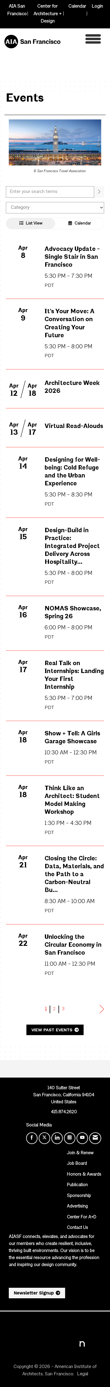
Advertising (77, 1206)
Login (97, 6)
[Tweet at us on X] (44, 1138)
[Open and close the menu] (82, 40)
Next (102, 1009)
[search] (99, 192)
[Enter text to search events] (50, 192)
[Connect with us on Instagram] (69, 1138)
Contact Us (77, 1228)
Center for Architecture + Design (47, 14)
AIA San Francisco (17, 10)
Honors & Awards (84, 1174)
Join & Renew (80, 1153)
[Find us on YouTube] (82, 1138)
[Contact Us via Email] (95, 1138)
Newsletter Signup (34, 1293)
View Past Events (52, 1030)
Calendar (77, 6)
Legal (82, 1374)
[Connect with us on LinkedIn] (57, 1138)
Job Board (77, 1164)
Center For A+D (81, 1217)
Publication (77, 1185)
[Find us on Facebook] (32, 1138)
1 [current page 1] (46, 1009)
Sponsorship (79, 1196)
